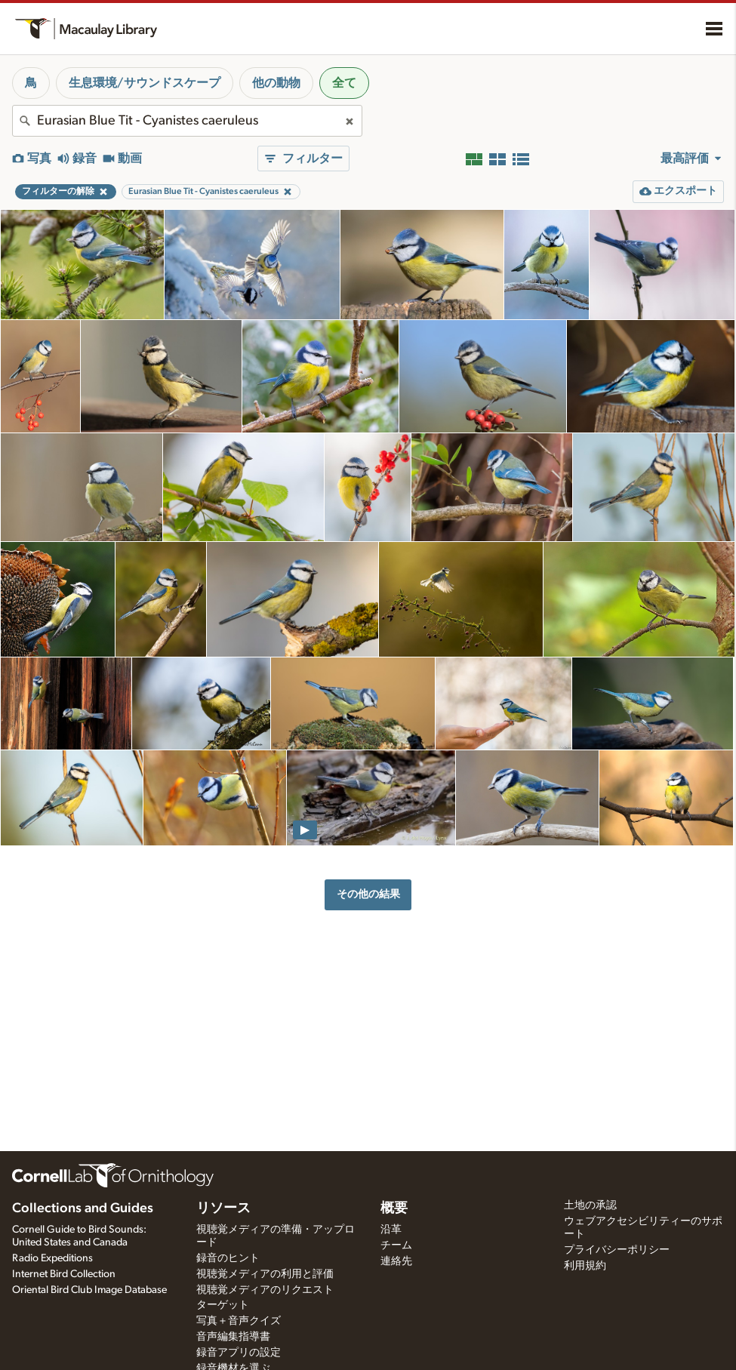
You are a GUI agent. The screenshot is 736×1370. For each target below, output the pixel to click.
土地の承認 (590, 1205)
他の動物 (276, 83)
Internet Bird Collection (63, 1274)
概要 (394, 1208)
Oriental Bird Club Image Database (89, 1290)
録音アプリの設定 (238, 1352)
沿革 (391, 1229)
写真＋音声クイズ (238, 1321)
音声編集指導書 (233, 1337)
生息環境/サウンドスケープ (144, 83)
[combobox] (187, 121)
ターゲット (222, 1305)
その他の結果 (368, 894)
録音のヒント (228, 1258)
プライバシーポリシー (617, 1250)
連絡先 (396, 1261)
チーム (396, 1245)
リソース (223, 1208)
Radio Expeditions (52, 1258)
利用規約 (585, 1266)
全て (344, 83)
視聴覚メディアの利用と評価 (265, 1274)
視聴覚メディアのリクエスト (265, 1290)
